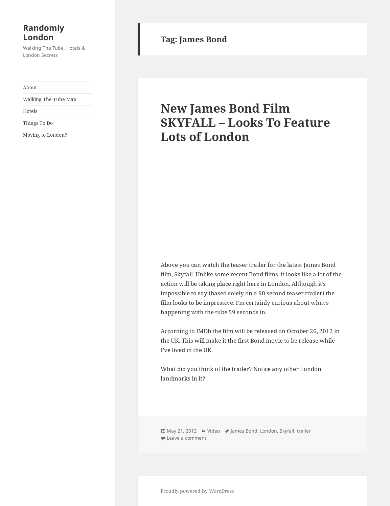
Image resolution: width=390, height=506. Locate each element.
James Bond (244, 431)
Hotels (30, 111)
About (30, 87)
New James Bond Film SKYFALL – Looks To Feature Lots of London (245, 122)
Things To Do (38, 123)
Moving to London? (45, 135)
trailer (304, 431)
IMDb (203, 331)
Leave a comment (186, 438)
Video (213, 431)
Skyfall (287, 431)
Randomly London (43, 32)
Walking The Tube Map (49, 99)
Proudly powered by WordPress (197, 491)
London (268, 431)
